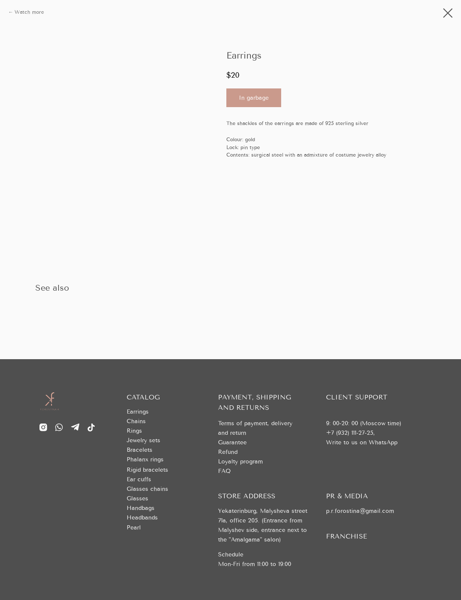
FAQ (224, 471)
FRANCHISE (346, 536)
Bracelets (139, 449)
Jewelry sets (143, 440)
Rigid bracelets (147, 469)
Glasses (137, 498)
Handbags (140, 508)
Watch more (29, 12)
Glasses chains (147, 488)
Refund (228, 452)
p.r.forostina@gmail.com (360, 510)
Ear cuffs (139, 479)
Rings (134, 430)
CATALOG (143, 397)
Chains (136, 421)
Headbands (142, 517)
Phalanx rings (145, 459)
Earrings (138, 411)
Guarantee (232, 442)
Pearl (134, 527)
